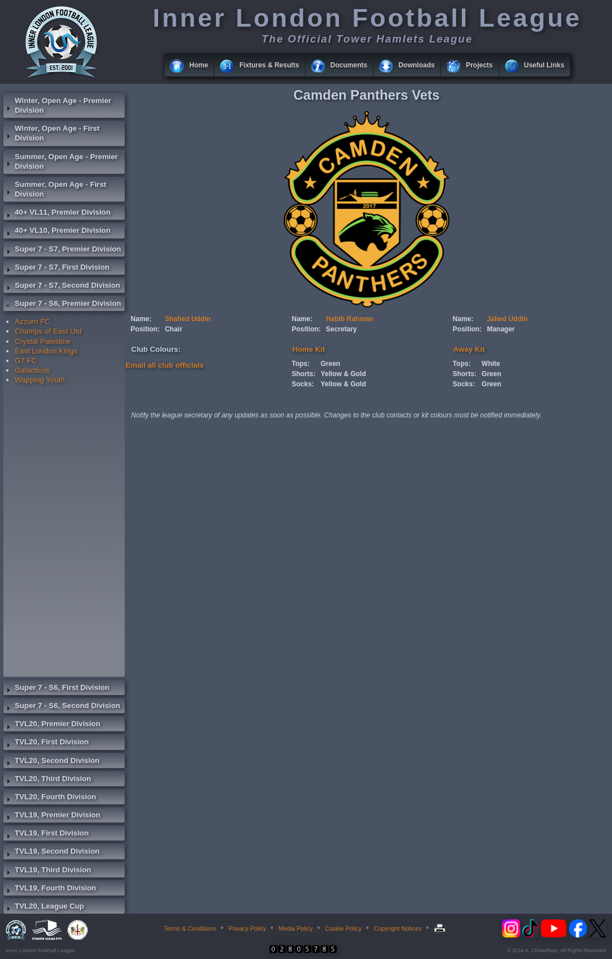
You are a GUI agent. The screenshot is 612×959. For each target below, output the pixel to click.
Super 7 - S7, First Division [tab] (56, 268)
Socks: (303, 384)
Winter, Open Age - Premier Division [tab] (57, 105)
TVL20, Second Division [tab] (51, 762)
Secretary (341, 329)
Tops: (301, 364)
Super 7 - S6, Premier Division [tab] (62, 304)
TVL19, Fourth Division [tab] (49, 889)
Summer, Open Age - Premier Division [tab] (60, 161)
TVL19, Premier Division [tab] (51, 816)
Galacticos (32, 370)
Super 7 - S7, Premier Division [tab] (62, 250)
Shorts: (304, 374)
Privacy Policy (247, 928)
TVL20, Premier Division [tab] (51, 725)
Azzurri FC (32, 321)
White (491, 364)
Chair (173, 329)
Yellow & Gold (343, 374)
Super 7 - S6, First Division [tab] (56, 688)
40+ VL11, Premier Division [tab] (56, 213)
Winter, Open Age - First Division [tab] (51, 133)
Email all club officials (165, 365)
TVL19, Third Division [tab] (47, 871)
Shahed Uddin (188, 319)
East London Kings (46, 351)
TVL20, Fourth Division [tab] (49, 798)
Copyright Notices (398, 928)
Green (331, 364)
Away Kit (468, 349)
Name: (141, 319)
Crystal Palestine (43, 341)
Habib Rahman (349, 319)
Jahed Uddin (507, 319)
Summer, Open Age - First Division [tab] (54, 189)
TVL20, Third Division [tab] (47, 780)
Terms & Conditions (190, 928)
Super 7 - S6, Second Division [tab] (61, 707)
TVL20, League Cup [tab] (43, 907)
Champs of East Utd (48, 331)
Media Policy (295, 928)
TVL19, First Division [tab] (45, 834)
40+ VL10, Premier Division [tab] (56, 231)
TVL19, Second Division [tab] (51, 852)
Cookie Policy (343, 928)
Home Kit (308, 349)
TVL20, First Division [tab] (45, 743)
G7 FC (26, 360)
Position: (145, 329)
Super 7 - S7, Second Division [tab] (61, 286)
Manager (501, 329)
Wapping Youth (40, 380)
